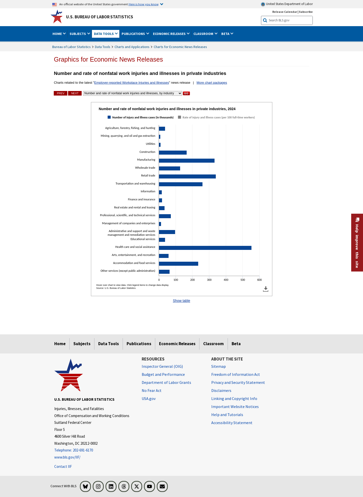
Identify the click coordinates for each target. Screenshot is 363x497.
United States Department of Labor (287, 4)
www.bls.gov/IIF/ (67, 457)
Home (60, 343)
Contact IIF (63, 466)
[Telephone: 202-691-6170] (94, 450)
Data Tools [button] (104, 33)
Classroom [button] (203, 33)
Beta (236, 343)
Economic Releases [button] (169, 33)
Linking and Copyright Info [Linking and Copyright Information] (234, 398)
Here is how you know (144, 4)
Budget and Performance (163, 374)
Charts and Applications (132, 46)
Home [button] (58, 33)
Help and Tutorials (227, 414)
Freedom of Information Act (235, 374)
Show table (181, 301)
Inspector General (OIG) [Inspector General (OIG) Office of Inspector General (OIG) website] (162, 366)
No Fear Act (152, 390)
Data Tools (102, 46)
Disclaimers (221, 390)
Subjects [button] (78, 33)
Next (74, 93)
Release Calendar (284, 12)
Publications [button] (134, 33)
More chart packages (211, 82)
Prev (60, 93)
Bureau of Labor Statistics (71, 46)
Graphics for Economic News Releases (108, 59)
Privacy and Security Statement (238, 382)
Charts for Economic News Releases (180, 46)
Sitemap (218, 366)
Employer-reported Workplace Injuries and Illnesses (131, 82)
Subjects (81, 343)
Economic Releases (177, 343)
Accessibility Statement (231, 422)
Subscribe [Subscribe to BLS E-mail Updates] (306, 12)
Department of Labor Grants (166, 382)
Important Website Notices (235, 406)
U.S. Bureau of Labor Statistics (99, 17)
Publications (139, 343)
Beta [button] (225, 33)
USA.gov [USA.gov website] (148, 398)
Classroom (213, 343)
